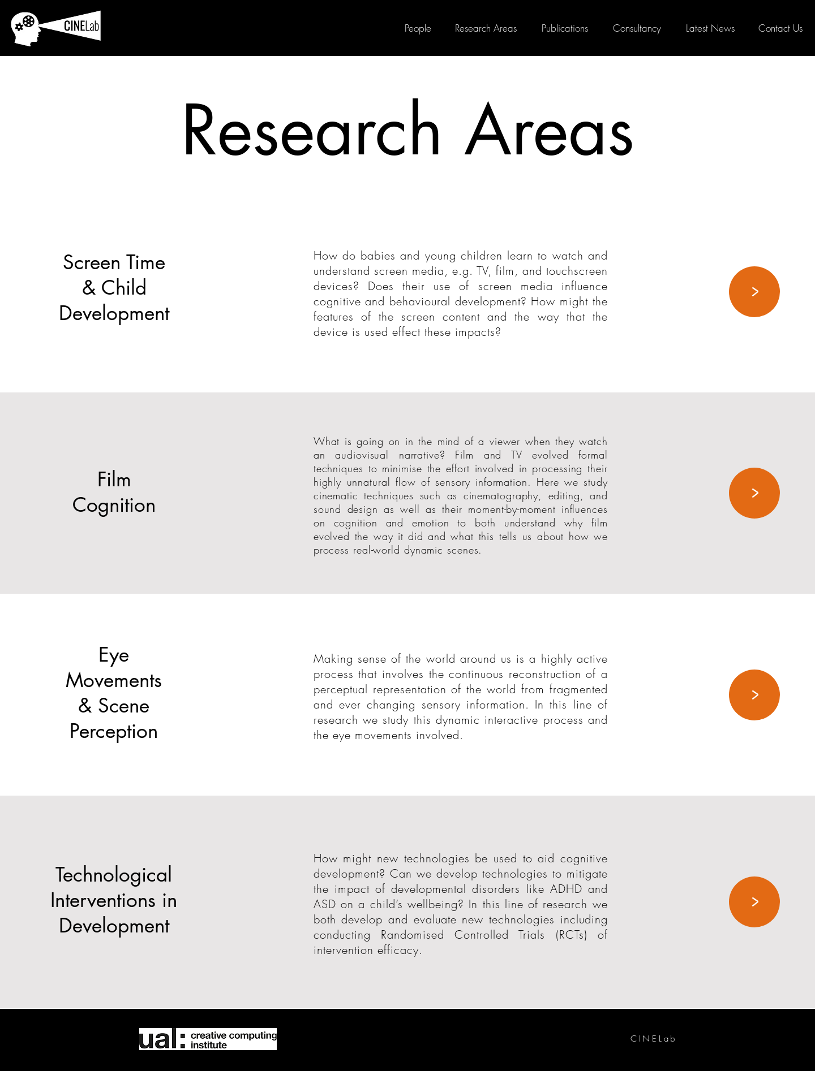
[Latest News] (710, 28)
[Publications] (564, 28)
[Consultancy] (636, 28)
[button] (780, 28)
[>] (754, 291)
